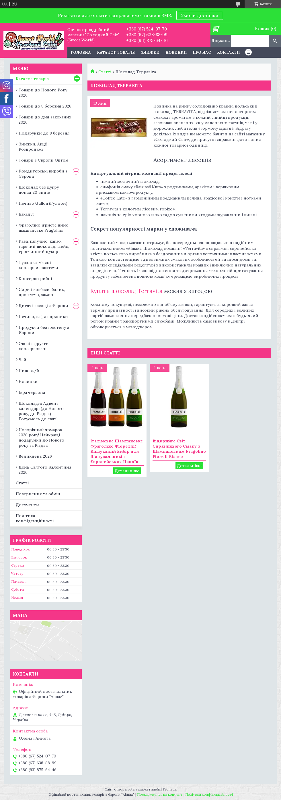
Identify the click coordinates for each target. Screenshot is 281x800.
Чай (22, 359)
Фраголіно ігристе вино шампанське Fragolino (44, 227)
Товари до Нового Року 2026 (43, 92)
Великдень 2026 (35, 456)
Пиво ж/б (29, 370)
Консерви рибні (35, 278)
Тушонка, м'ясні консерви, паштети (38, 265)
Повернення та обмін (38, 493)
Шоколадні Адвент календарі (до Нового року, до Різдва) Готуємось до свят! (41, 411)
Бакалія (26, 214)
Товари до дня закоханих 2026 (45, 119)
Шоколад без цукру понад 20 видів (39, 190)
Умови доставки (199, 15)
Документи (27, 504)
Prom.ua (170, 789)
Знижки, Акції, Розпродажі (33, 146)
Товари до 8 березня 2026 (45, 106)
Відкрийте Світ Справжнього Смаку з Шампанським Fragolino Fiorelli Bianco (179, 448)
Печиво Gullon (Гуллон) (43, 203)
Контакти (228, 52)
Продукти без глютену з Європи (44, 330)
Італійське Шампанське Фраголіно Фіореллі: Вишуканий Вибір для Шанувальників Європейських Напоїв (116, 451)
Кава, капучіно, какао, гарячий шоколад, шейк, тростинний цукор (44, 246)
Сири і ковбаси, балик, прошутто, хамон (42, 292)
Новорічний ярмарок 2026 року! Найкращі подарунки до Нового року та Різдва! (41, 437)
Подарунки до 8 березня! (45, 133)
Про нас (202, 52)
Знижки (150, 52)
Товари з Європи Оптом (43, 160)
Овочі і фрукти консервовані (34, 346)
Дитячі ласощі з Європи (43, 305)
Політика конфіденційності (35, 518)
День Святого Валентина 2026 (45, 470)
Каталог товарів (116, 52)
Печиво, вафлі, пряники (43, 316)
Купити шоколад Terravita (126, 290)
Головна (81, 52)
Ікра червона (32, 392)
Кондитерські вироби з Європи (43, 173)
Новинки (176, 52)
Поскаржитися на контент (160, 794)
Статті (104, 71)
